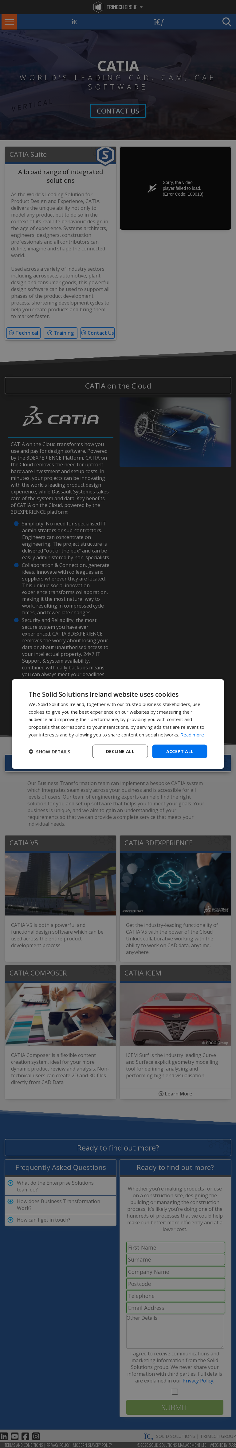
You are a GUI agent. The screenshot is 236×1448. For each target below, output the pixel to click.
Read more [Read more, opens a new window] (192, 734)
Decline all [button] (120, 751)
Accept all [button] (180, 751)
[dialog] (118, 724)
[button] (49, 751)
